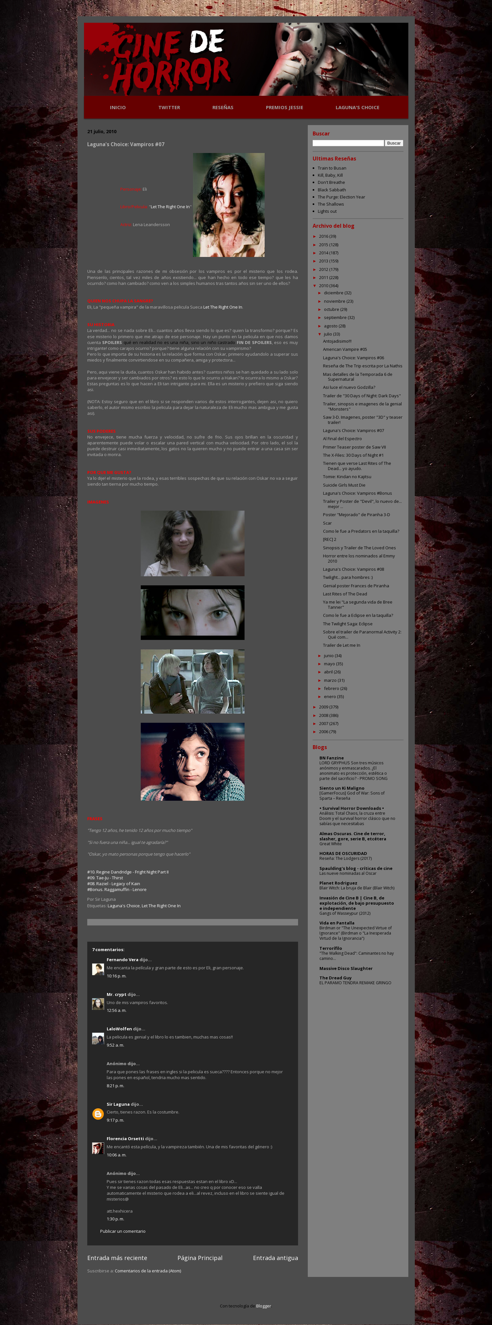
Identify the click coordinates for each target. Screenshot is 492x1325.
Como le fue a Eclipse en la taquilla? (358, 615)
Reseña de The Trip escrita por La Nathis (362, 366)
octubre (332, 309)
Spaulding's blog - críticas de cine (355, 868)
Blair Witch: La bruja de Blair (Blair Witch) (356, 888)
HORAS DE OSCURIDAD (343, 853)
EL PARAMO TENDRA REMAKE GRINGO (355, 983)
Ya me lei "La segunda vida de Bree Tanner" (357, 604)
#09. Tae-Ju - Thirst (105, 878)
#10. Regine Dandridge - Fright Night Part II (128, 872)
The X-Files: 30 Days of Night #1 (353, 455)
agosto (331, 326)
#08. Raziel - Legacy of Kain (113, 883)
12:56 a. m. (116, 1010)
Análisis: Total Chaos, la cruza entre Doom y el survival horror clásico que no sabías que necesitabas (357, 818)
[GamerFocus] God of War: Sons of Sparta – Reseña (352, 795)
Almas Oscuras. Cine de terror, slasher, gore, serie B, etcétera (352, 836)
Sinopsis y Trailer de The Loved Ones (359, 548)
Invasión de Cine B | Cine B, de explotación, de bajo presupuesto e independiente (356, 903)
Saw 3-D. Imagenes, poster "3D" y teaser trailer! (362, 419)
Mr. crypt (116, 994)
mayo (330, 664)
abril (329, 672)
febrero (332, 688)
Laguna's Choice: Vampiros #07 (353, 430)
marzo (331, 680)
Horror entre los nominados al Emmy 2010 (359, 558)
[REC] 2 (329, 539)
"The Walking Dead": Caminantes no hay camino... (356, 955)
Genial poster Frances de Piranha (356, 586)
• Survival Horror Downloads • (351, 808)
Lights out (327, 211)
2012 (324, 269)
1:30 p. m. (115, 1219)
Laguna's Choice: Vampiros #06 (353, 358)
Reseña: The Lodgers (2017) (345, 858)
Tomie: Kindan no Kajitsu (347, 476)
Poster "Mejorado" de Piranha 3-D (356, 514)
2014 (324, 253)
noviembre (335, 301)
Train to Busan (332, 168)
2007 (324, 723)
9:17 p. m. (115, 1120)
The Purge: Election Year (341, 197)
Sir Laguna (118, 1104)
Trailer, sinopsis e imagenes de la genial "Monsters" (362, 406)
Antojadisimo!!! (337, 341)
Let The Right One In (170, 207)
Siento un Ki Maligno (342, 788)
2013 (324, 261)
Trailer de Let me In (341, 645)
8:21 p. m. (115, 1086)
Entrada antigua (275, 1258)
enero (330, 696)
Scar (327, 523)
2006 (324, 731)
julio (328, 334)
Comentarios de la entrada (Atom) (148, 1271)
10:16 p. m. (116, 976)
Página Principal (199, 1258)
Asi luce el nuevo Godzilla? (349, 387)
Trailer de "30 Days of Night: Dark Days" (362, 396)
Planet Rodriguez (338, 883)
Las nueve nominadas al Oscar (348, 873)
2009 (324, 707)
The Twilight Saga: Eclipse (348, 624)
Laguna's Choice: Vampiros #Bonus (357, 493)
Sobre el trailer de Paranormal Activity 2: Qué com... (362, 634)
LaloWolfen (119, 1029)
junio (329, 655)
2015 (324, 245)
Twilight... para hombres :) (348, 577)
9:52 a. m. (115, 1045)
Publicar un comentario (123, 1231)
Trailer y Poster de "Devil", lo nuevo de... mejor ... (362, 503)
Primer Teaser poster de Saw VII (354, 447)
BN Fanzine (331, 758)
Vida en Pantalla (336, 923)
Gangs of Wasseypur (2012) (344, 913)
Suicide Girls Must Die (344, 485)
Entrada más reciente (117, 1258)
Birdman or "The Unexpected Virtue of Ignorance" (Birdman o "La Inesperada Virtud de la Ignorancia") (355, 933)
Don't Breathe (331, 182)
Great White (330, 844)
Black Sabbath (332, 190)
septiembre (336, 317)
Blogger (263, 1306)
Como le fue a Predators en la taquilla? (361, 531)
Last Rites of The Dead (345, 594)
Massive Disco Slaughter (346, 968)
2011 (324, 277)
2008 (324, 715)
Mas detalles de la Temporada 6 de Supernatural (357, 376)
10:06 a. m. (116, 1155)
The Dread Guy (335, 978)
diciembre (334, 293)
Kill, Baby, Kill (330, 175)
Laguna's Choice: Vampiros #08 (353, 569)
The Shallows (331, 204)
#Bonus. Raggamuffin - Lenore (117, 889)
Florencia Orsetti (125, 1138)
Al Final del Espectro (342, 438)
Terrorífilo (330, 948)
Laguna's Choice (124, 906)
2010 (324, 285)
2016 (324, 236)
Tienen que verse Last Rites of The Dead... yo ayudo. (357, 465)
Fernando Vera (122, 959)
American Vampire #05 (345, 349)
